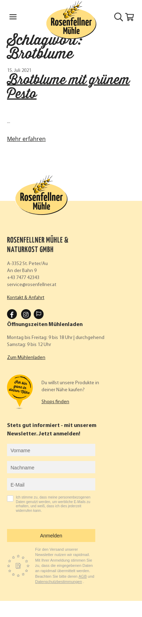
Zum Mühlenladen (26, 357)
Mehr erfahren (26, 138)
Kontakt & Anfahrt (25, 297)
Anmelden (51, 535)
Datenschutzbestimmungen (58, 581)
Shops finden (55, 402)
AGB (83, 576)
